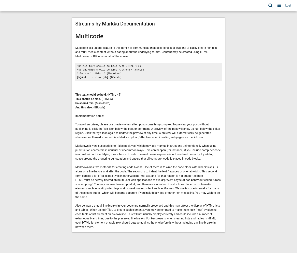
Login (288, 5)
